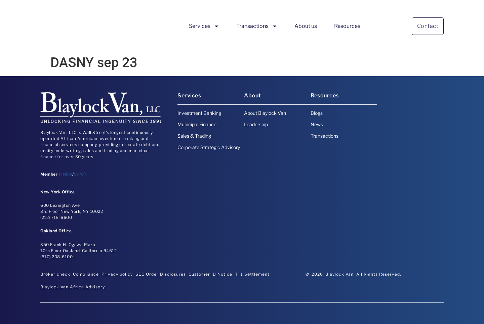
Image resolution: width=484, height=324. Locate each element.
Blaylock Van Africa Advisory (72, 286)
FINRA (66, 174)
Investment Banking (199, 113)
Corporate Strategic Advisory (208, 147)
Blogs (317, 113)
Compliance (86, 274)
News (317, 124)
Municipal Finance (196, 124)
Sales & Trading (194, 136)
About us (305, 26)
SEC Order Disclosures (160, 274)
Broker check (55, 274)
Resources (347, 26)
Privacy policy (117, 274)
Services (204, 26)
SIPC (79, 174)
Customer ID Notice (210, 274)
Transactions (256, 26)
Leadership (256, 124)
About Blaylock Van (265, 113)
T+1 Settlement (252, 274)
